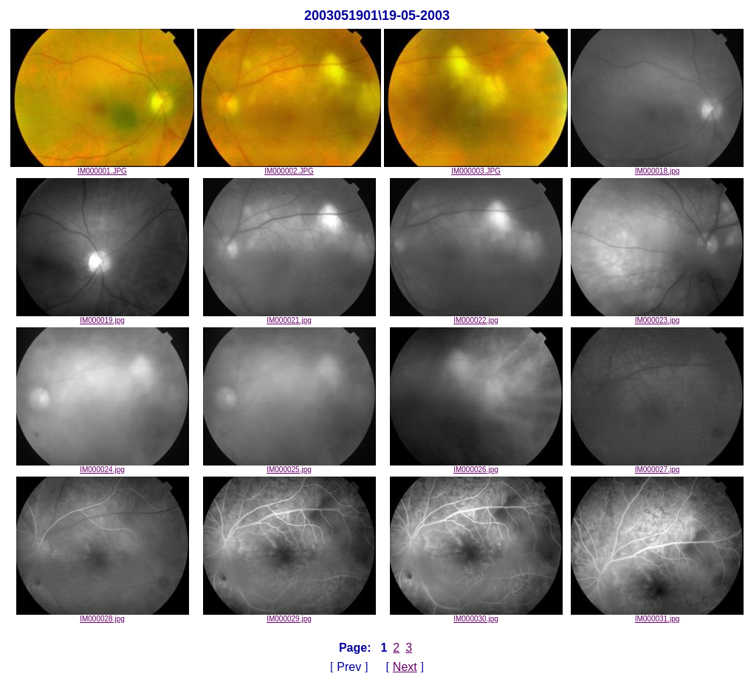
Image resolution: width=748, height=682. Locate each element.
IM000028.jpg (102, 615)
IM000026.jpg (476, 466)
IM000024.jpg (102, 466)
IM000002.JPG (289, 167)
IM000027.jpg (657, 466)
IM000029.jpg (289, 615)
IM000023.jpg (657, 317)
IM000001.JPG (102, 167)
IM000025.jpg (289, 466)
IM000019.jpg (102, 317)
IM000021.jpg (289, 317)
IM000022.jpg (476, 317)
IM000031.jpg (657, 615)
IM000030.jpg (476, 615)
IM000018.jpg (657, 167)
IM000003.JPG (476, 167)
